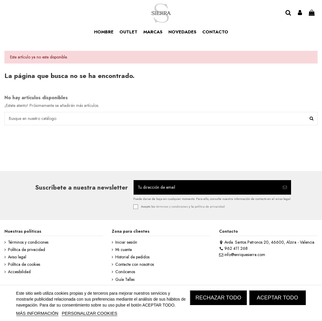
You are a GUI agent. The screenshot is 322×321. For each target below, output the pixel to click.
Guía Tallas (124, 279)
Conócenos (125, 272)
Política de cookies (24, 264)
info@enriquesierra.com (242, 255)
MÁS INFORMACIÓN (37, 313)
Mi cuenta (123, 249)
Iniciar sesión (126, 242)
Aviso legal (17, 257)
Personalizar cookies (89, 313)
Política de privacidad (26, 249)
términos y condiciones (172, 206)
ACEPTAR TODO (277, 298)
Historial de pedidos (132, 257)
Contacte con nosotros (134, 264)
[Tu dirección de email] (206, 187)
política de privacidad (210, 206)
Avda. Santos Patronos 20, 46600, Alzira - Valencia (266, 242)
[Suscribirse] (285, 187)
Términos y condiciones (28, 242)
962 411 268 (233, 248)
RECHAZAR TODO (218, 298)
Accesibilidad (19, 272)
